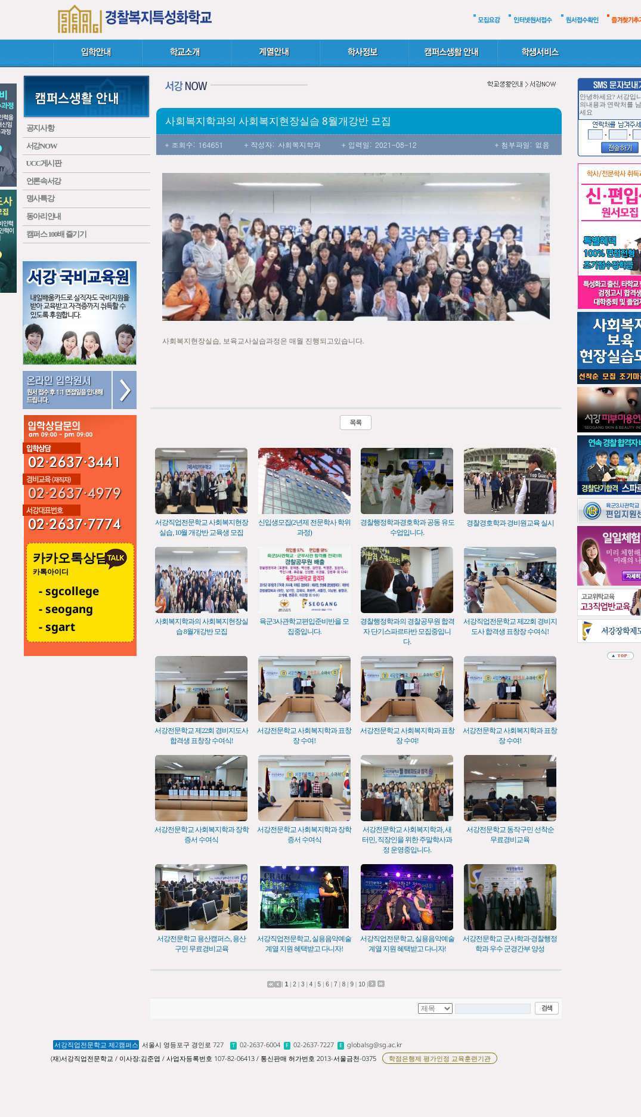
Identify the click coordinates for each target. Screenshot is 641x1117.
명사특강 (40, 198)
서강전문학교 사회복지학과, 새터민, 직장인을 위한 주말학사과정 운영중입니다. (407, 839)
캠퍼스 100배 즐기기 (56, 234)
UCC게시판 (43, 163)
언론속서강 (43, 181)
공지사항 (40, 127)
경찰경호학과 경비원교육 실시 (510, 523)
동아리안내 (43, 216)
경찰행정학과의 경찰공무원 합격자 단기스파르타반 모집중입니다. (407, 631)
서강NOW (41, 145)
